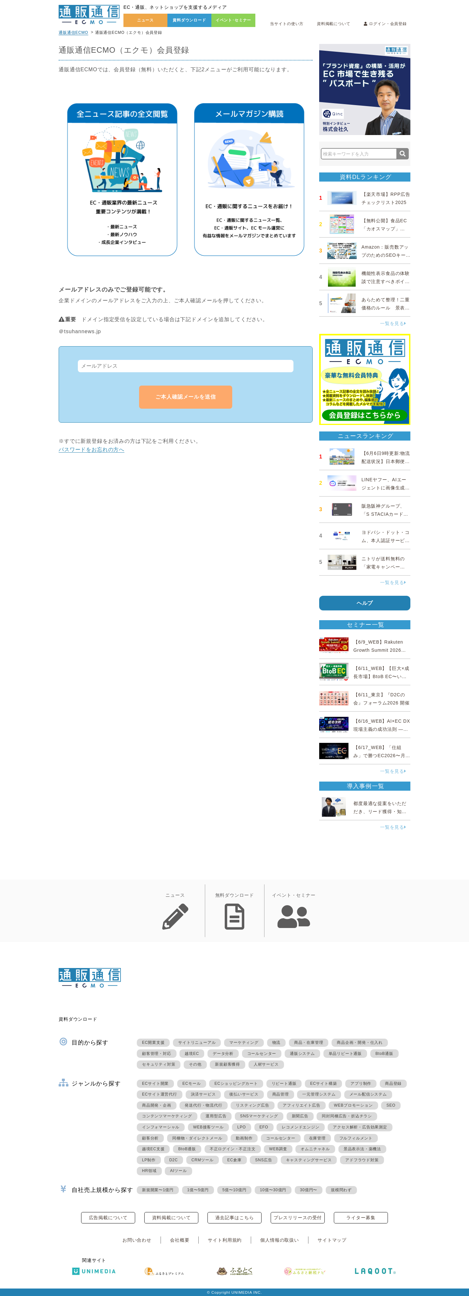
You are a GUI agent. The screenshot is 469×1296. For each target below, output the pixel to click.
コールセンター (262, 1053)
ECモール (191, 1083)
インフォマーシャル (160, 1127)
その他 (195, 1064)
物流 (276, 1042)
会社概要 (179, 1240)
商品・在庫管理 (308, 1042)
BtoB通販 (384, 1053)
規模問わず (341, 1190)
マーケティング (244, 1042)
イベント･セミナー (233, 20)
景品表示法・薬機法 (362, 1149)
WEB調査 (278, 1149)
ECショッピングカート (236, 1083)
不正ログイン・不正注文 (233, 1149)
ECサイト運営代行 (159, 1094)
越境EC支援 (153, 1149)
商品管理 (280, 1094)
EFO (264, 1127)
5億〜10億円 (234, 1190)
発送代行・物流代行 (203, 1105)
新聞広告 (300, 1116)
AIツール (178, 1170)
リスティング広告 (252, 1105)
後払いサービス (244, 1094)
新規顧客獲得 (227, 1064)
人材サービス (266, 1064)
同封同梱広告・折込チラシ (347, 1116)
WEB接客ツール (208, 1127)
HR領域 (149, 1170)
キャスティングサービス (309, 1160)
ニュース (145, 20)
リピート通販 (284, 1083)
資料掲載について (333, 24)
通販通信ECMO (73, 32)
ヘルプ (365, 603)
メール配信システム (368, 1094)
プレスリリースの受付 (298, 1217)
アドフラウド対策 (361, 1160)
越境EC (192, 1053)
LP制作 (149, 1160)
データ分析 (223, 1053)
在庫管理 (317, 1138)
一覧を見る (393, 323)
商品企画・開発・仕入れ (360, 1042)
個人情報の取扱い (279, 1240)
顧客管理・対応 (156, 1053)
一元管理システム (318, 1094)
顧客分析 (150, 1138)
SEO (390, 1105)
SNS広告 (263, 1160)
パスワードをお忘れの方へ (91, 449)
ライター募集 (360, 1217)
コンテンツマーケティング (167, 1116)
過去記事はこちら (234, 1217)
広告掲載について (108, 1217)
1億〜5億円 (198, 1190)
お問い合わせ (136, 1240)
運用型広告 (216, 1116)
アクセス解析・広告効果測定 (360, 1127)
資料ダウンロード (189, 20)
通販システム (302, 1053)
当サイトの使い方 (287, 24)
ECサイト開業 (155, 1083)
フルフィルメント (356, 1138)
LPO (241, 1127)
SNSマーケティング (259, 1116)
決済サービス (203, 1094)
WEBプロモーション (353, 1105)
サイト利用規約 (225, 1240)
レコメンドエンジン (300, 1127)
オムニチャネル (315, 1149)
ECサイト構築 (323, 1083)
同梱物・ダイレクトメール (197, 1138)
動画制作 (244, 1138)
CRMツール (203, 1160)
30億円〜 (308, 1190)
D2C (173, 1160)
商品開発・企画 (156, 1105)
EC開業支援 (153, 1042)
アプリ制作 (360, 1083)
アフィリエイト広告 (301, 1105)
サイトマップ (332, 1240)
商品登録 (393, 1083)
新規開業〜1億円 (158, 1190)
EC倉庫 (234, 1160)
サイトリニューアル (197, 1042)
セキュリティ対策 (158, 1064)
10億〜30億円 (273, 1190)
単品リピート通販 (345, 1053)
